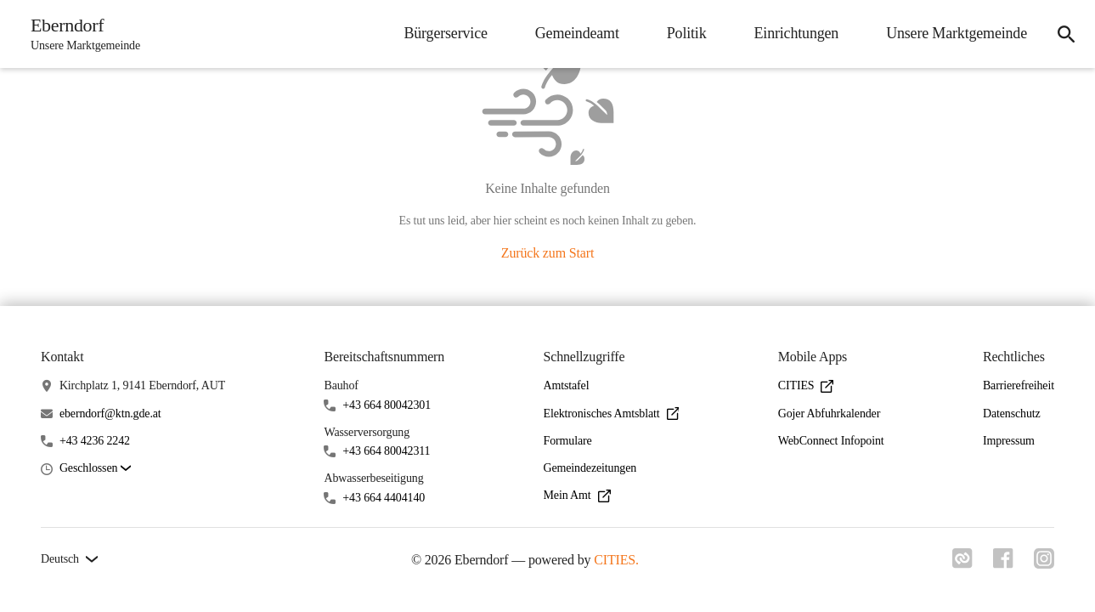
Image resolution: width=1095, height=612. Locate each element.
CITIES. (616, 559)
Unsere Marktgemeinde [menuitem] (956, 33)
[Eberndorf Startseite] (80, 34)
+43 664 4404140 (383, 497)
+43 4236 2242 (94, 440)
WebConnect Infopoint (831, 440)
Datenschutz (1012, 413)
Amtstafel (567, 385)
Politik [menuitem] (687, 33)
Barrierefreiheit (1018, 385)
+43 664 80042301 (386, 405)
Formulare (568, 440)
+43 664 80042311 (386, 451)
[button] (95, 469)
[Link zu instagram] (1044, 563)
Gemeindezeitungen (590, 468)
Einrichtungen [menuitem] (796, 33)
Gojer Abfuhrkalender (829, 413)
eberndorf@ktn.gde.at (110, 413)
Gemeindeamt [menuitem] (577, 33)
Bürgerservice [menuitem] (445, 33)
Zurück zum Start (547, 253)
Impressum (1009, 440)
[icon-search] (1066, 34)
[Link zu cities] (962, 563)
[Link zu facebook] (1003, 563)
